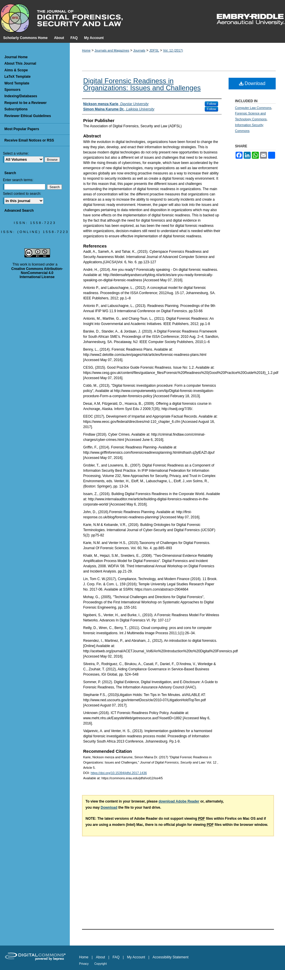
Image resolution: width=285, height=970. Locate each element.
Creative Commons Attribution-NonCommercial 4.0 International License (37, 273)
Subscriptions (16, 109)
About (100, 957)
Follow (211, 103)
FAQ (116, 957)
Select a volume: (16, 153)
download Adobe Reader (178, 801)
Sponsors (12, 90)
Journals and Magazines (112, 50)
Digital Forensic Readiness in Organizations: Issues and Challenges (142, 84)
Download (252, 83)
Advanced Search (19, 211)
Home (86, 50)
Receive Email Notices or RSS (29, 140)
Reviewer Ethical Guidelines (27, 116)
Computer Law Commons (253, 107)
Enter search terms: (18, 180)
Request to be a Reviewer (25, 103)
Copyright (100, 963)
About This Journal (20, 63)
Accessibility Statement (170, 957)
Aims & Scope (16, 70)
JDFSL (154, 50)
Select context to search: (22, 194)
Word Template (16, 83)
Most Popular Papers (21, 129)
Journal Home (16, 57)
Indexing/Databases (20, 96)
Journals (139, 50)
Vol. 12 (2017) (173, 50)
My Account (136, 957)
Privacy (84, 963)
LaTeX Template (17, 77)
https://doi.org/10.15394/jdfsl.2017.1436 (119, 773)
